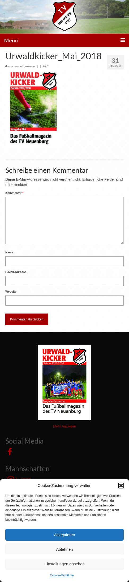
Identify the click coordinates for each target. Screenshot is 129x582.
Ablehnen (64, 549)
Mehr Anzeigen (64, 426)
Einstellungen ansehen (64, 564)
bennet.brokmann (25, 66)
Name (9, 252)
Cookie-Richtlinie (62, 575)
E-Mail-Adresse (15, 272)
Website (10, 291)
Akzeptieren (64, 534)
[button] (121, 485)
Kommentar (14, 193)
